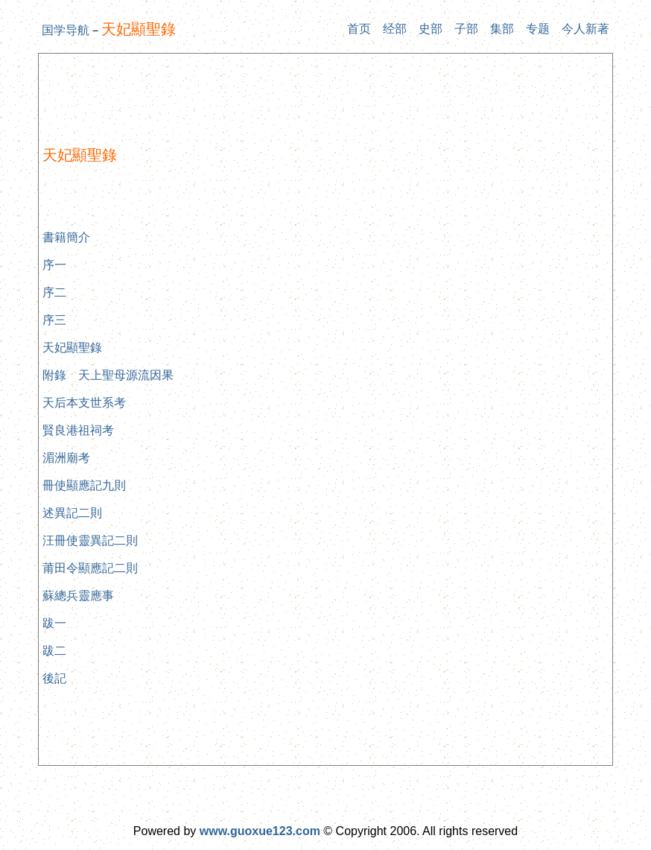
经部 (395, 28)
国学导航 (65, 30)
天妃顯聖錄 (72, 347)
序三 (54, 320)
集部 (502, 28)
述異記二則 (72, 513)
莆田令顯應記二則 (90, 568)
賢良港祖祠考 (78, 430)
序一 (54, 265)
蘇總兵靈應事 (78, 595)
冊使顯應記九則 (84, 485)
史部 (430, 28)
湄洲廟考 (66, 457)
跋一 (54, 623)
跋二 (54, 650)
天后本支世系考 (84, 402)
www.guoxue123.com (260, 831)
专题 (538, 28)
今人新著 (585, 28)
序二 (54, 292)
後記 (54, 678)
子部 (466, 28)
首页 (359, 28)
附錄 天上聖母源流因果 (108, 375)
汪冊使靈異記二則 (90, 540)
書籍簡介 (66, 237)
